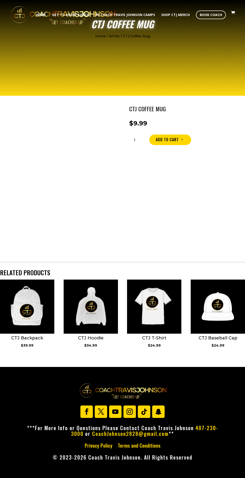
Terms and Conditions (139, 446)
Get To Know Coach (70, 15)
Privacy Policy (98, 446)
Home (41, 15)
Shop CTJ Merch (175, 15)
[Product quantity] (136, 139)
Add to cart (167, 139)
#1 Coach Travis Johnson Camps (125, 15)
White (114, 36)
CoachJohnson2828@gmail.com (130, 433)
